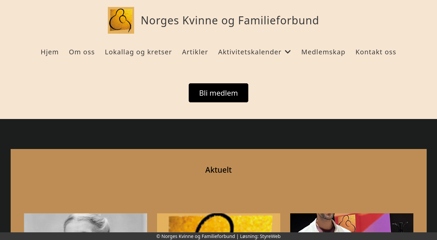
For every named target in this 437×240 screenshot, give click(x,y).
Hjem (50, 51)
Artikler (195, 51)
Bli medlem (218, 93)
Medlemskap (323, 51)
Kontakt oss (375, 51)
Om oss (82, 51)
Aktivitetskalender (254, 51)
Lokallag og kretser (138, 51)
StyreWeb (270, 236)
